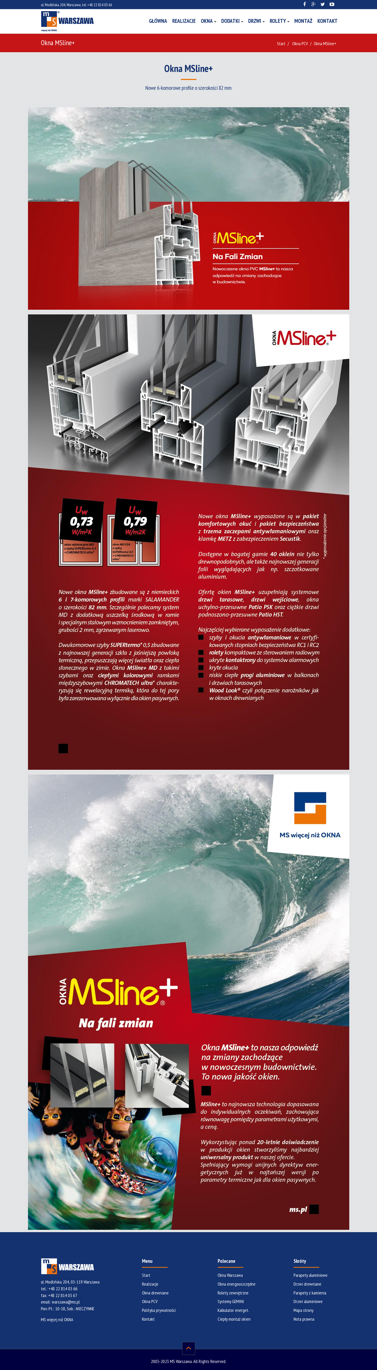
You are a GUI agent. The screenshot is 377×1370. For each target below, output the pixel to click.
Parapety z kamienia (310, 1293)
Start (281, 43)
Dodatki (230, 20)
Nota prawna (304, 1319)
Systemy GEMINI (231, 1301)
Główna (158, 20)
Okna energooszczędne (236, 1284)
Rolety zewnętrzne (233, 1293)
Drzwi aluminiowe (308, 1301)
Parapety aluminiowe (311, 1275)
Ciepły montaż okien (234, 1319)
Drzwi (254, 20)
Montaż (303, 20)
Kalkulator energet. (233, 1310)
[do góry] (188, 1348)
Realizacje (184, 20)
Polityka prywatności (159, 1310)
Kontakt (327, 20)
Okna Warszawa (230, 1275)
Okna (207, 20)
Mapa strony (304, 1310)
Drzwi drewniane (307, 1284)
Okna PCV (300, 43)
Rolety (278, 20)
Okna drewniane (155, 1293)
